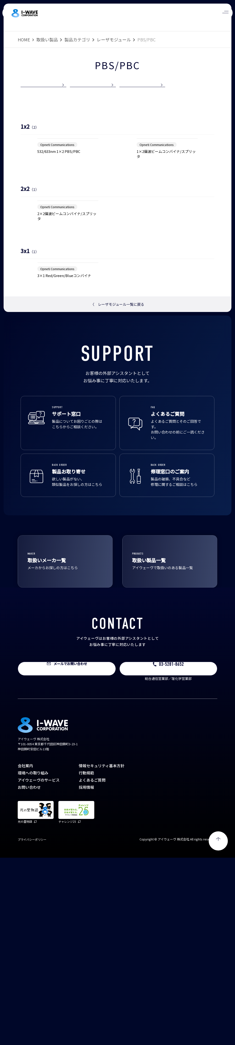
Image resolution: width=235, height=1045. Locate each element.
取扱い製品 (47, 39)
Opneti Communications (57, 211)
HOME (24, 39)
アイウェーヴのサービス (39, 967)
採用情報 (86, 974)
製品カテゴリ (77, 39)
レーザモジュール (114, 39)
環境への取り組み (33, 960)
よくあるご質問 (92, 967)
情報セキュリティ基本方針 (101, 953)
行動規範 (86, 960)
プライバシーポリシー (32, 1027)
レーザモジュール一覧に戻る (117, 491)
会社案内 (25, 953)
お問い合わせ (29, 974)
